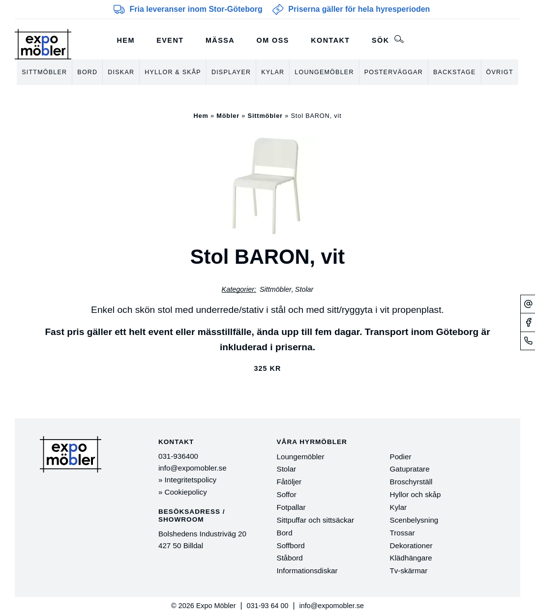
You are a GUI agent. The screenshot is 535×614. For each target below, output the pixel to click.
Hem (126, 40)
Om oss (273, 40)
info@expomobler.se (192, 468)
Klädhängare (411, 558)
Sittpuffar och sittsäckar (316, 520)
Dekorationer (411, 545)
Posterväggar (393, 72)
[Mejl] (528, 304)
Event (169, 40)
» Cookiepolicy (182, 492)
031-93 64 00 (268, 606)
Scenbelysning (414, 520)
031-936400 (178, 456)
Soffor (287, 494)
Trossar (402, 533)
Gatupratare (410, 469)
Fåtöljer (289, 481)
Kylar (272, 72)
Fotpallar (291, 507)
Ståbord (290, 558)
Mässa (220, 40)
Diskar (121, 72)
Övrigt (499, 72)
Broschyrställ (411, 481)
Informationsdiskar (307, 570)
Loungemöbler (324, 72)
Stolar (304, 289)
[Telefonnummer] (528, 341)
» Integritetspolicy (187, 479)
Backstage (454, 72)
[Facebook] (528, 322)
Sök (387, 39)
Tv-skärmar (409, 570)
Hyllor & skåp (173, 72)
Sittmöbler (44, 72)
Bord (87, 72)
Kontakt (330, 40)
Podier (401, 456)
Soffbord (291, 545)
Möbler (227, 115)
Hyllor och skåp (415, 494)
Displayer (231, 72)
